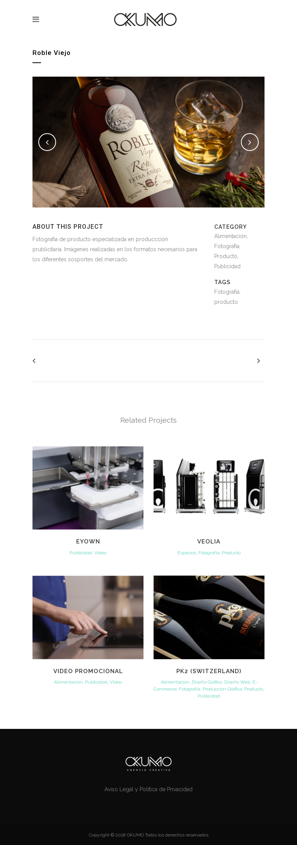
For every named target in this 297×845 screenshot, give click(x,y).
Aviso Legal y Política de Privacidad (148, 789)
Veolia (208, 541)
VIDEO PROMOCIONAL (88, 671)
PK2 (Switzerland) (208, 671)
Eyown (88, 541)
